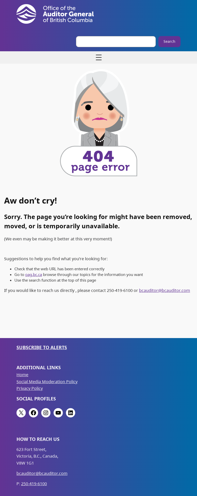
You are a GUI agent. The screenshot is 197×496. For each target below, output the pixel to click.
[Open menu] (99, 57)
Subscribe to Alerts (41, 347)
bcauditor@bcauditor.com (164, 290)
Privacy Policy (29, 388)
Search (169, 41)
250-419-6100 (34, 483)
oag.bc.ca (33, 274)
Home (22, 374)
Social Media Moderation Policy (47, 381)
